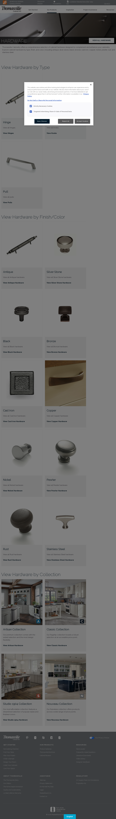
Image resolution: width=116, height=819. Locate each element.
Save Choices (42, 121)
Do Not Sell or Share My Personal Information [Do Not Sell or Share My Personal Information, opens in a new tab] (44, 100)
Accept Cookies (82, 121)
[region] (59, 104)
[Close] (90, 84)
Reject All (65, 121)
